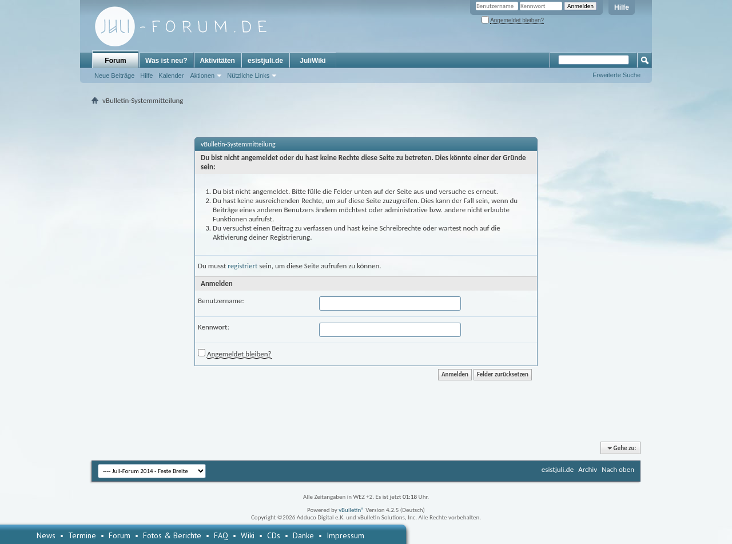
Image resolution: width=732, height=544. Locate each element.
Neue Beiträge (114, 75)
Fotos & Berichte (172, 535)
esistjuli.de (265, 61)
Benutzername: (221, 300)
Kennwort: (213, 327)
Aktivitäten (217, 61)
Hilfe (621, 7)
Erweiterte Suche (616, 75)
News (46, 535)
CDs (273, 535)
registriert (242, 265)
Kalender (171, 75)
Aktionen (202, 75)
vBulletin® (351, 510)
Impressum (345, 535)
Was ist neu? (166, 61)
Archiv (587, 469)
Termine (82, 535)
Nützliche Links (248, 75)
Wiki (247, 535)
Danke (303, 535)
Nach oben (618, 469)
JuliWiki (312, 61)
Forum (115, 61)
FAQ (221, 535)
